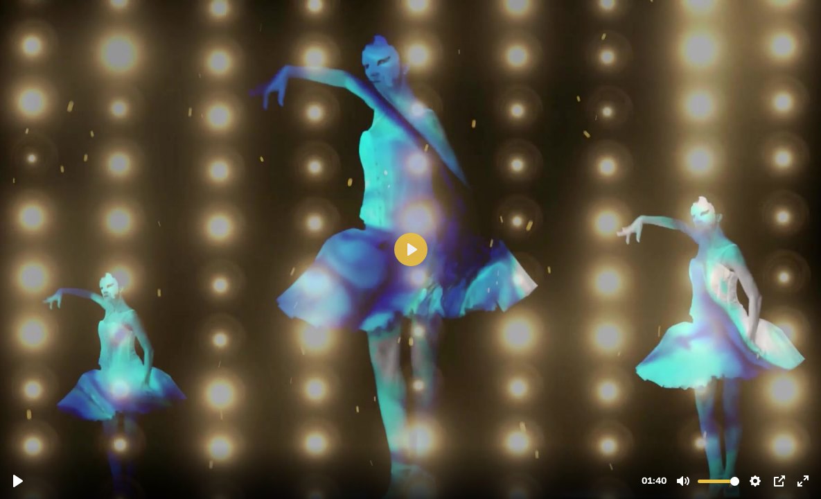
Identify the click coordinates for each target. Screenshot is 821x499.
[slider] (718, 481)
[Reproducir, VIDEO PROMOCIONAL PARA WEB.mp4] (18, 481)
